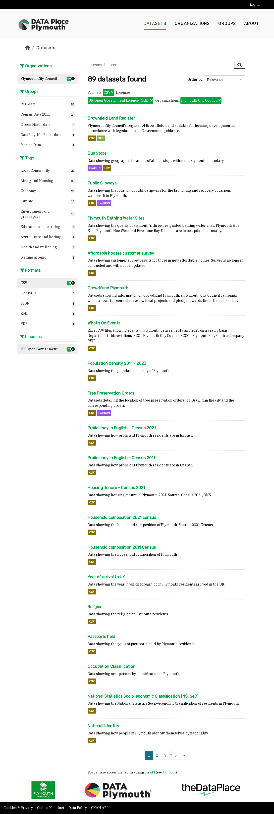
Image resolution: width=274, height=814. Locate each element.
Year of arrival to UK (106, 577)
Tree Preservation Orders (111, 393)
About (251, 23)
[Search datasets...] (161, 65)
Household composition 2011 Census (122, 547)
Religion (95, 606)
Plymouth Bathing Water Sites (116, 218)
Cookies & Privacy (18, 808)
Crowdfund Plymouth (108, 288)
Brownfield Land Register (111, 118)
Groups (227, 23)
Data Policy (78, 808)
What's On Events (104, 323)
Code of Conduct (51, 808)
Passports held (101, 636)
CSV (92, 138)
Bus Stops (97, 153)
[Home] (27, 47)
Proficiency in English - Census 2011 (121, 457)
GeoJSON (95, 168)
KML (101, 138)
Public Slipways (102, 183)
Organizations (192, 23)
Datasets (155, 23)
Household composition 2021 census (122, 517)
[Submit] (239, 65)
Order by (194, 79)
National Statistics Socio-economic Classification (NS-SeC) (143, 696)
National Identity (103, 726)
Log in (255, 4)
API (152, 772)
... (170, 753)
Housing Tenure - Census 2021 (116, 487)
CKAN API (99, 808)
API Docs (169, 772)
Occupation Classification (111, 666)
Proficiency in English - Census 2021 (122, 428)
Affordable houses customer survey (121, 253)
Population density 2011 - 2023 (117, 363)
